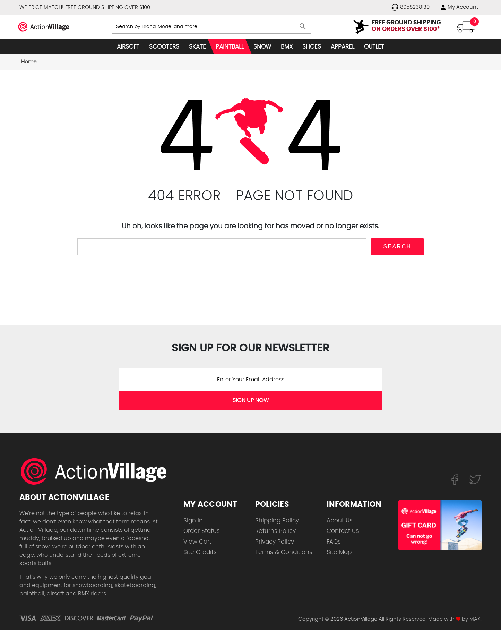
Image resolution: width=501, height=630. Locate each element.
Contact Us (343, 531)
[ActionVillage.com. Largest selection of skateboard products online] (97, 471)
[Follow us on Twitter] (475, 479)
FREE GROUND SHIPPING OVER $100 (107, 7)
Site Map (339, 552)
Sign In (193, 520)
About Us (340, 520)
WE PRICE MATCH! (41, 7)
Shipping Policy (277, 520)
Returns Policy (275, 531)
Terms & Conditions (283, 552)
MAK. (475, 619)
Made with (444, 619)
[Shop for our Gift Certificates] (440, 525)
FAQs (334, 542)
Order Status (201, 531)
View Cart (197, 542)
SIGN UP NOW (251, 400)
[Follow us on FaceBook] (454, 479)
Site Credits (200, 552)
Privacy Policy (274, 542)
